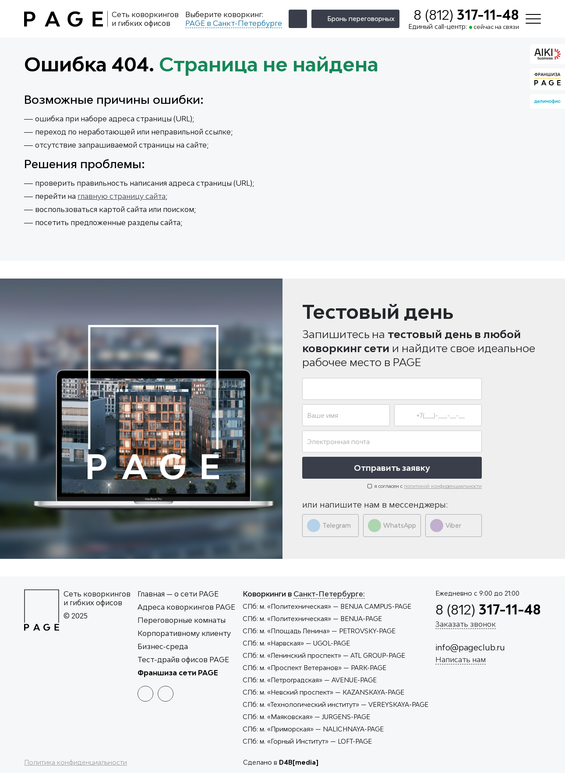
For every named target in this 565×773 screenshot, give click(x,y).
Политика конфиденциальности (75, 762)
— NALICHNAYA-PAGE (313, 729)
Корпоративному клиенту (184, 633)
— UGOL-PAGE (296, 643)
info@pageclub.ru (470, 647)
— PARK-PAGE (314, 667)
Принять (525, 747)
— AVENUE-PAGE (310, 680)
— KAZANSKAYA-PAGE (323, 692)
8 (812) (466, 15)
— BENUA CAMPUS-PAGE (327, 606)
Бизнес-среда (163, 646)
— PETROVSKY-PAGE (319, 631)
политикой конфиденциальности (443, 486)
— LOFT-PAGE (307, 741)
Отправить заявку (392, 468)
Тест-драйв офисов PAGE (183, 659)
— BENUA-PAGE (312, 618)
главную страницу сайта (122, 196)
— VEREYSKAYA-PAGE (335, 704)
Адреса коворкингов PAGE (186, 607)
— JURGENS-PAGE (306, 716)
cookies (413, 755)
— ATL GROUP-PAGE (324, 655)
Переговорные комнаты (182, 620)
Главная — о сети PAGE (178, 593)
